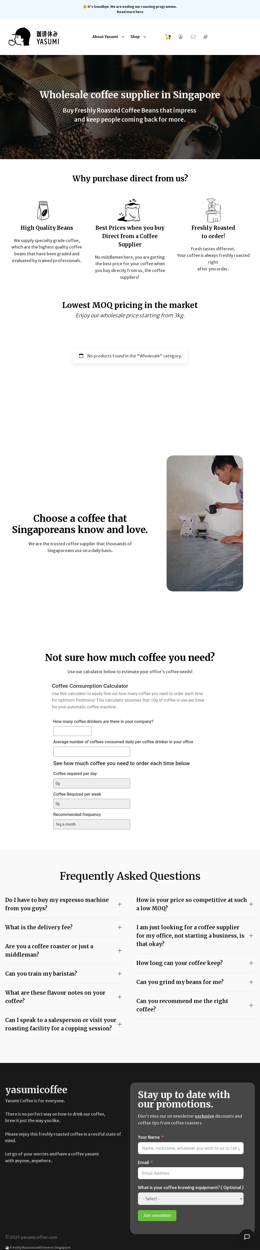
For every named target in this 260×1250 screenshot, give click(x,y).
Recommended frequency (77, 814)
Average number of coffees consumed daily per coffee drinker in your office (123, 741)
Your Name (149, 1137)
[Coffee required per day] (91, 783)
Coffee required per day (75, 773)
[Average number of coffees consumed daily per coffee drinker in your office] (91, 752)
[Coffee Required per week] (91, 804)
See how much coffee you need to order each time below (121, 763)
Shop (135, 36)
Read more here (130, 12)
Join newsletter (157, 1215)
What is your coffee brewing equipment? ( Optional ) (191, 1187)
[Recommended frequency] (91, 824)
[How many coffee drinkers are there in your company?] (72, 731)
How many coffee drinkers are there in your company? (103, 721)
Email (143, 1162)
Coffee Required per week (77, 794)
